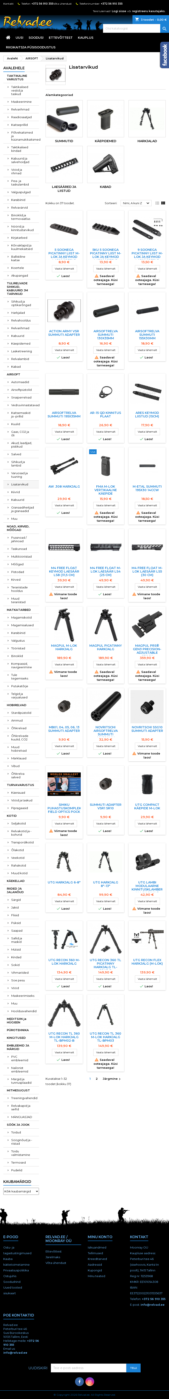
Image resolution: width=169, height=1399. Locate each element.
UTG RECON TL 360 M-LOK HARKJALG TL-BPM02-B (64, 1037)
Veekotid (17, 857)
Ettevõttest (61, 38)
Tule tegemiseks (19, 676)
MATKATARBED (19, 609)
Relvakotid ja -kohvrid (21, 832)
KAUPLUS (85, 38)
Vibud (15, 766)
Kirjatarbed (19, 237)
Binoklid (17, 656)
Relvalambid (20, 359)
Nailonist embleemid (19, 1069)
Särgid (16, 899)
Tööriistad (18, 648)
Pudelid (16, 1170)
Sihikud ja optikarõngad (21, 303)
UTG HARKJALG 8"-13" (105, 884)
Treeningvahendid (24, 1098)
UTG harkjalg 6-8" (64, 882)
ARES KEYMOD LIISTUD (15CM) (147, 414)
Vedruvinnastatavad (25, 405)
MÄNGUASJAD (21, 1117)
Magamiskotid (21, 617)
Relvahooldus (21, 320)
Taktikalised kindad (19, 148)
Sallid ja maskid (16, 940)
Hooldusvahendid (24, 1011)
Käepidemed (20, 343)
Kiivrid (15, 492)
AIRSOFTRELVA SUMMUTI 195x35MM (64, 414)
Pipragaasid (19, 808)
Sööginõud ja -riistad (21, 1141)
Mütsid (16, 949)
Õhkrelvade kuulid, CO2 (19, 737)
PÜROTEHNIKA (18, 1030)
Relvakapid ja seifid (20, 1107)
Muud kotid (19, 873)
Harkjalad (18, 312)
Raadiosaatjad (21, 117)
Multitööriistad (21, 556)
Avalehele (14, 68)
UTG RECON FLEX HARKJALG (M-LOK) (147, 962)
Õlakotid (17, 850)
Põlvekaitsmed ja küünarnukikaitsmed (25, 136)
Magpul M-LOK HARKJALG (64, 647)
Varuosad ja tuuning (19, 474)
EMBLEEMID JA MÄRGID (18, 1047)
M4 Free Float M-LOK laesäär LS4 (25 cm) (105, 571)
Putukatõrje (19, 686)
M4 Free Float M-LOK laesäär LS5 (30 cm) (147, 571)
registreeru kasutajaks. (148, 11)
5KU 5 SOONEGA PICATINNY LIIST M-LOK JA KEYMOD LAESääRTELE (105, 255)
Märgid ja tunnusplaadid (21, 1080)
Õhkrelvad (18, 728)
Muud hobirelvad (19, 748)
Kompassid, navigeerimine (21, 665)
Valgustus (18, 640)
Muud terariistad (18, 600)
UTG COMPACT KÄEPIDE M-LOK (147, 806)
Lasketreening (21, 351)
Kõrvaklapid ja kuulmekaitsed (22, 247)
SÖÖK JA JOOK (18, 1124)
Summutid (64, 141)
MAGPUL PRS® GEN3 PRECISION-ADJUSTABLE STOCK (147, 651)
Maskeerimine (21, 101)
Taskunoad (19, 549)
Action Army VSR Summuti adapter (64, 333)
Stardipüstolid (21, 712)
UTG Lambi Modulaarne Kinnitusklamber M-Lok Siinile (147, 887)
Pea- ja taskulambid (20, 182)
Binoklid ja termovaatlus (20, 216)
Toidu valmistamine (20, 1153)
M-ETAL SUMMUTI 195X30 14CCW (147, 488)
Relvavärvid (19, 207)
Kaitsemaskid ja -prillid (20, 414)
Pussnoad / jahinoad (19, 539)
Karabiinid (18, 200)
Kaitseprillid (19, 125)
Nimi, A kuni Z (137, 203)
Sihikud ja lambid (18, 463)
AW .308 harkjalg (64, 486)
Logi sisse (119, 11)
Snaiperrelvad (21, 397)
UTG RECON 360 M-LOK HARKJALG (64, 962)
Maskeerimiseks (22, 995)
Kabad (16, 366)
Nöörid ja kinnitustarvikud (22, 228)
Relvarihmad (20, 109)
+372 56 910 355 (42, 3)
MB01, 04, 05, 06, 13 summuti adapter (64, 729)
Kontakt (8, 3)
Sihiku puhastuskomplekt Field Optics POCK (65, 808)
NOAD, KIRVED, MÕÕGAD (18, 528)
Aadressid (95, 1264)
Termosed (18, 1162)
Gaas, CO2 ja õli (20, 433)
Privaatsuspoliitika (16, 1270)
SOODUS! (36, 38)
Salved (16, 454)
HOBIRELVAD (16, 705)
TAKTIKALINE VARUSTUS (17, 77)
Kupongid (95, 1270)
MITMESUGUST (18, 1090)
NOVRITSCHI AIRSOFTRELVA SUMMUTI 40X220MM (106, 732)
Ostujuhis (9, 1276)
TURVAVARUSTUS (20, 785)
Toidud (16, 1132)
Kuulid (15, 424)
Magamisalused (22, 625)
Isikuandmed (97, 1247)
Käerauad (18, 792)
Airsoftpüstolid (21, 389)
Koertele (17, 268)
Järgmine (112, 1079)
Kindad (16, 957)
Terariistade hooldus (19, 589)
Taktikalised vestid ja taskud (19, 90)
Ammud (17, 720)
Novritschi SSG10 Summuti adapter (147, 729)
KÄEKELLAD (16, 881)
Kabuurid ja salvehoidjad (20, 160)
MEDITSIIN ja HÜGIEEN (16, 1020)
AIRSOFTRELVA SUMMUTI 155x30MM (147, 334)
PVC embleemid (19, 1058)
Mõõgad (17, 564)
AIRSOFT (13, 374)
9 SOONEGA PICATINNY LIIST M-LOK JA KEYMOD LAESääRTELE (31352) (147, 257)
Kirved (15, 579)
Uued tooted (12, 1287)
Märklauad (18, 758)
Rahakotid (18, 865)
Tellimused (95, 1253)
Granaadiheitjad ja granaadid (22, 509)
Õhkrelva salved (17, 775)
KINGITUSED (16, 1037)
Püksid (16, 923)
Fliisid (15, 915)
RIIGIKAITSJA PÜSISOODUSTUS (30, 47)
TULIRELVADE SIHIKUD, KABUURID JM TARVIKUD (17, 288)
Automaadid (20, 382)
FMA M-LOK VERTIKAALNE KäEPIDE (105, 490)
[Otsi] (136, 28)
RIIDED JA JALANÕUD (15, 890)
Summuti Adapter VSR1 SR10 (105, 806)
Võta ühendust (62, 3)
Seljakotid (18, 823)
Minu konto (100, 1237)
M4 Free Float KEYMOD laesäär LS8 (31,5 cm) (64, 571)
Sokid (15, 965)
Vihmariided (20, 972)
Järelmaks (53, 1257)
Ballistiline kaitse (18, 258)
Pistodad (17, 572)
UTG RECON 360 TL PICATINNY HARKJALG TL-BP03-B (105, 965)
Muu (14, 518)
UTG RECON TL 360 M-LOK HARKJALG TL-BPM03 (105, 1037)
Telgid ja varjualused (19, 695)
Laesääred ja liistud (64, 189)
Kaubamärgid (17, 1182)
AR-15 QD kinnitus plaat (105, 414)
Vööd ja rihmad (16, 171)
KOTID (12, 815)
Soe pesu (18, 980)
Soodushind (11, 1281)
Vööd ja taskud (21, 800)
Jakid (15, 907)
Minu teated (96, 1276)
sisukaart (9, 1293)
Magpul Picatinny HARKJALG (105, 647)
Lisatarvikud (19, 484)
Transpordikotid (22, 842)
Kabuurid (17, 336)
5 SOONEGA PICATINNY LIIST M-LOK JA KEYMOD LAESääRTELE (64, 255)
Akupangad (19, 275)
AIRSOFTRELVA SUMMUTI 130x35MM (106, 334)
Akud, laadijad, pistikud (21, 444)
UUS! (19, 38)
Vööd (15, 988)
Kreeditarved (97, 1259)
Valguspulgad (21, 192)
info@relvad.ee (153, 1304)
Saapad (16, 930)
